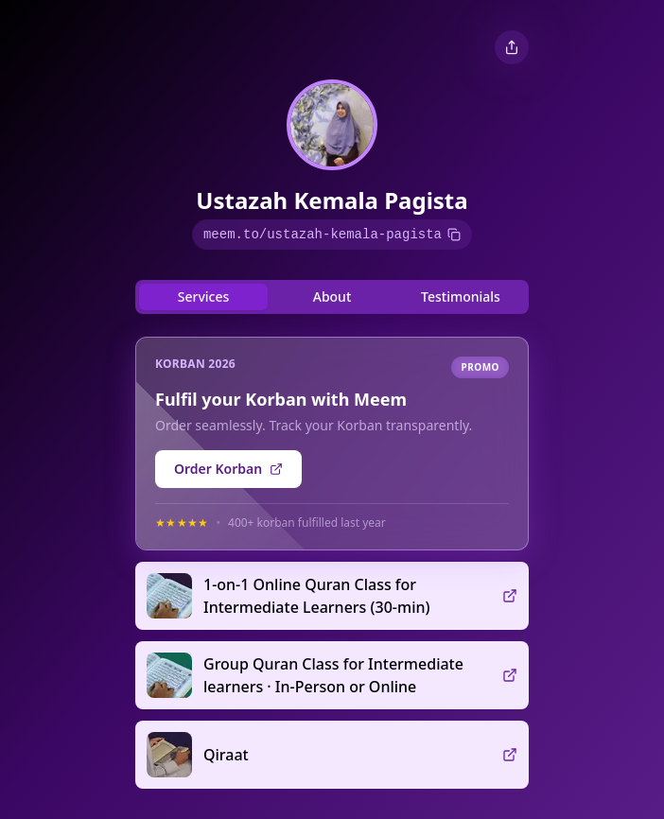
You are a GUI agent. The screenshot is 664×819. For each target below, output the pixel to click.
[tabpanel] (332, 555)
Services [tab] (204, 296)
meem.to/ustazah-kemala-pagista (332, 234)
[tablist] (332, 297)
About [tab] (332, 296)
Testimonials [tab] (460, 296)
